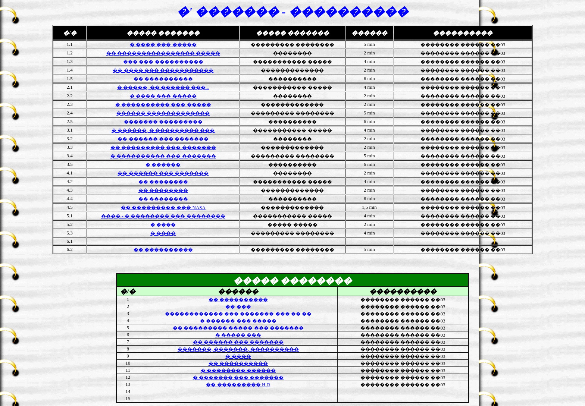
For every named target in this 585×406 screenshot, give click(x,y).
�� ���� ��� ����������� (163, 70)
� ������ (163, 164)
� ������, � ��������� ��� (163, 130)
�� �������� (163, 182)
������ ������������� (163, 113)
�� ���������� (163, 79)
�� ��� (238, 306)
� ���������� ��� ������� (163, 156)
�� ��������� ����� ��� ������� (238, 328)
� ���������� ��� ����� (163, 104)
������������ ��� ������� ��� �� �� (238, 314)
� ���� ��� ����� (163, 96)
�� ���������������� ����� (163, 53)
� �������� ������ (238, 370)
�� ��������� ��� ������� (163, 147)
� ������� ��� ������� (238, 377)
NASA (163, 207)
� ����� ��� (238, 335)
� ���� (163, 224)
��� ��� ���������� (163, 61)
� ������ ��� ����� (238, 321)
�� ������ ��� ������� (163, 139)
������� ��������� (163, 122)
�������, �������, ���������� (238, 349)
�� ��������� (238, 384)
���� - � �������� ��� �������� (163, 216)
